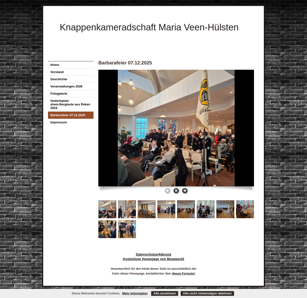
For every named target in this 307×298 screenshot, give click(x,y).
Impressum (58, 122)
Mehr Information (135, 293)
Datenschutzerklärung (153, 254)
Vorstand (57, 72)
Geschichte (58, 79)
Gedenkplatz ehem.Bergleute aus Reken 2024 (70, 104)
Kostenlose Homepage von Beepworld (153, 259)
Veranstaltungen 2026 (66, 86)
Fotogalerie (58, 93)
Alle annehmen (165, 293)
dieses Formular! (183, 273)
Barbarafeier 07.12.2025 (67, 115)
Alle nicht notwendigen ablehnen (207, 293)
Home (54, 65)
